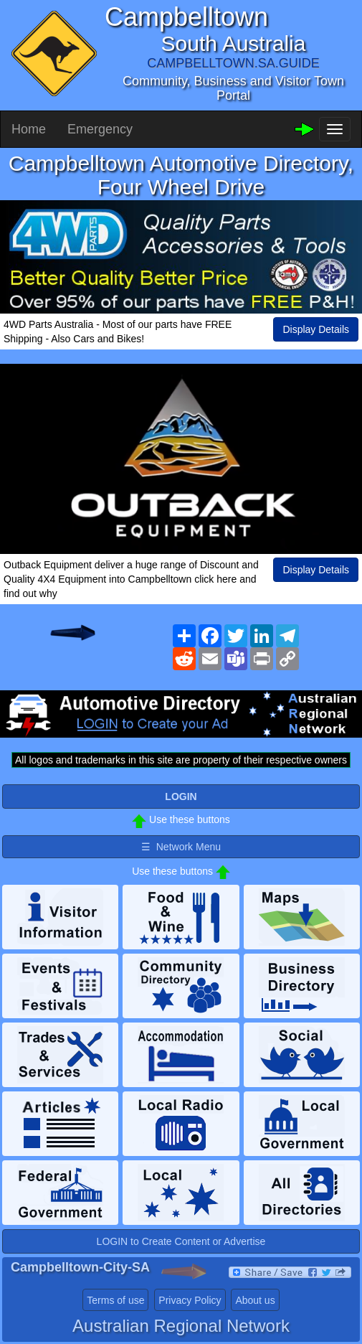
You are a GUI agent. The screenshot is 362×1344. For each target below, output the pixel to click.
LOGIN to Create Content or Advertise (181, 1241)
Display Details (315, 329)
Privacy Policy (189, 1300)
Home (28, 129)
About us (255, 1300)
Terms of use (115, 1300)
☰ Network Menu (181, 846)
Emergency (100, 129)
